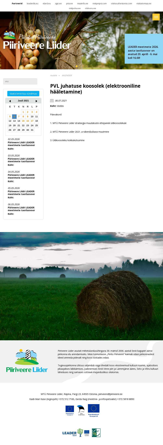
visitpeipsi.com (100, 3)
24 (32, 125)
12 (10, 121)
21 (19, 125)
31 (32, 130)
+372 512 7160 (66, 399)
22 (23, 125)
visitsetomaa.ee (143, 3)
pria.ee (69, 3)
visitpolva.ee (75, 8)
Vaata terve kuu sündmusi (23, 93)
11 (36, 116)
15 (23, 121)
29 (23, 130)
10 (32, 116)
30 (27, 130)
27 (14, 130)
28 (19, 130)
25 (36, 125)
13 (14, 121)
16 (27, 121)
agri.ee (58, 3)
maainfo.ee (82, 3)
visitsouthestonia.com (121, 3)
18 (36, 121)
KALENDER (67, 75)
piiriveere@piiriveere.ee (110, 394)
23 (27, 125)
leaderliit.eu (32, 3)
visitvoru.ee (90, 8)
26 (10, 130)
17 (32, 121)
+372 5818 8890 (125, 399)
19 (10, 125)
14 (19, 121)
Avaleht (53, 75)
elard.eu (47, 3)
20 (14, 125)
